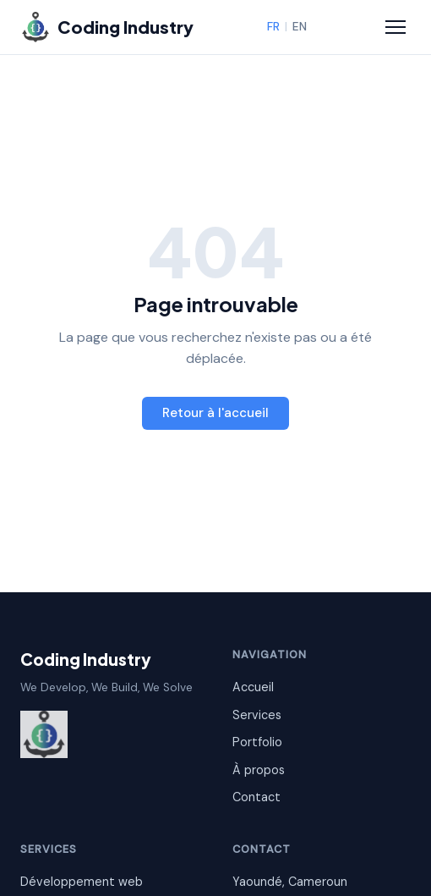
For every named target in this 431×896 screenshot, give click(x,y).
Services (256, 715)
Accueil (253, 687)
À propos (258, 770)
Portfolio (257, 742)
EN (299, 26)
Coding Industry (85, 659)
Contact (256, 797)
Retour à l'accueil (215, 412)
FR (273, 26)
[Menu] (395, 27)
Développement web (81, 881)
